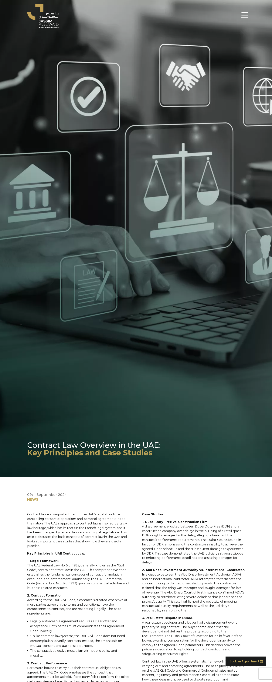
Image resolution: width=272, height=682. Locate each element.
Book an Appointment (244, 657)
